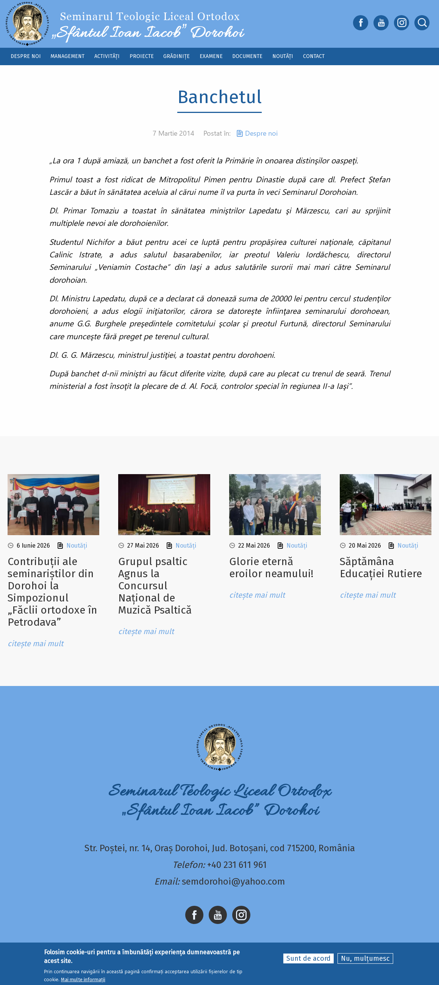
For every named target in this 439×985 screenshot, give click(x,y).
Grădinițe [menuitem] (176, 56)
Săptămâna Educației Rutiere (381, 567)
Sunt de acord (308, 959)
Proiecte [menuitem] (142, 56)
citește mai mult (35, 643)
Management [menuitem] (67, 56)
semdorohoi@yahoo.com (233, 881)
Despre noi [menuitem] (26, 56)
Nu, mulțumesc (365, 959)
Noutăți (76, 545)
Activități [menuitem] (107, 56)
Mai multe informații (83, 979)
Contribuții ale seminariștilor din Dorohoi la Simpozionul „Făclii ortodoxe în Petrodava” (52, 591)
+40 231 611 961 (237, 865)
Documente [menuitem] (247, 56)
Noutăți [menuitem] (282, 56)
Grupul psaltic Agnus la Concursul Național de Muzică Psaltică (155, 585)
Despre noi (261, 133)
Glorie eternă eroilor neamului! (271, 567)
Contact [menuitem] (314, 56)
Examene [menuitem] (211, 56)
